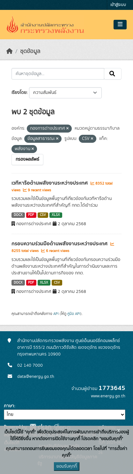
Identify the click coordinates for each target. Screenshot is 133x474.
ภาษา (9, 406)
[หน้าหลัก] (9, 51)
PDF (31, 215)
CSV (43, 215)
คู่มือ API (73, 314)
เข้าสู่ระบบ (118, 5)
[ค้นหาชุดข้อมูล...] (57, 74)
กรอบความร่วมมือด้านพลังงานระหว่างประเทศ (60, 244)
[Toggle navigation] (120, 24)
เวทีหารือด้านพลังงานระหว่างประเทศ (50, 183)
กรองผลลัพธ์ (27, 159)
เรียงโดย (18, 92)
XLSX (56, 215)
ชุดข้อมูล (30, 51)
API (56, 314)
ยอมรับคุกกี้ (66, 466)
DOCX (18, 215)
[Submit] (113, 74)
